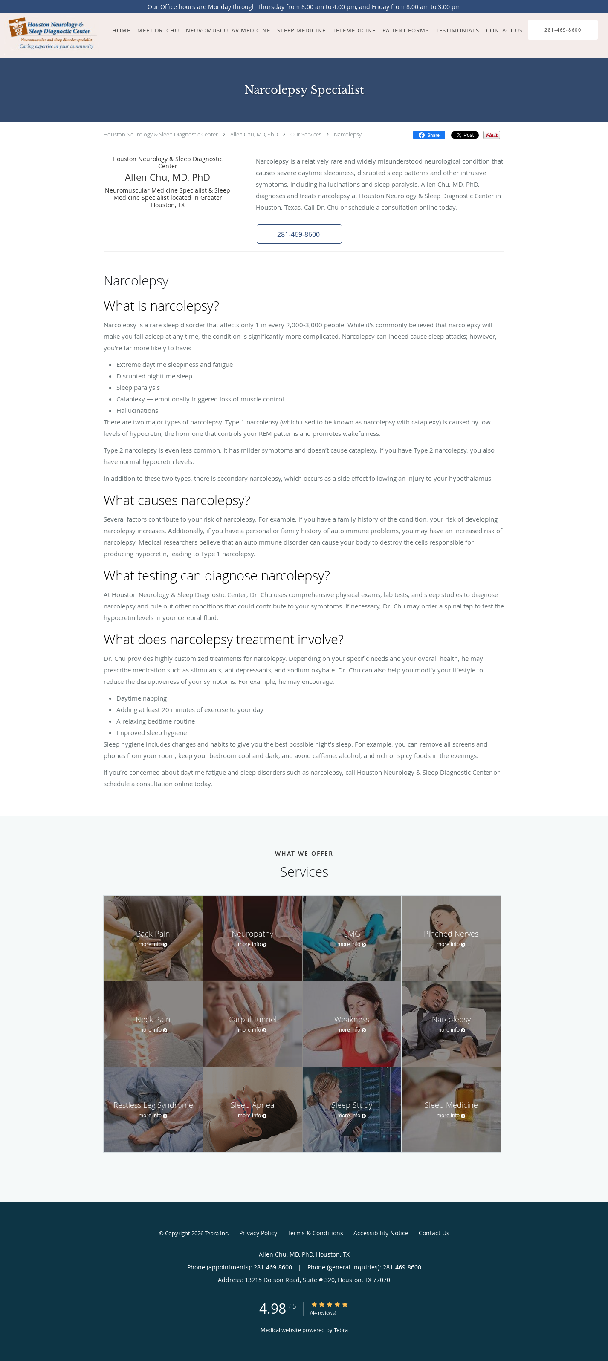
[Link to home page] (49, 35)
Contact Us (434, 1233)
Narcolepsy (348, 134)
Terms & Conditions (315, 1233)
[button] (299, 234)
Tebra (341, 1330)
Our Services (305, 134)
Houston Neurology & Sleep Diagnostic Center (161, 134)
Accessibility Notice (380, 1233)
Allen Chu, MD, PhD (254, 134)
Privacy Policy (258, 1233)
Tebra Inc (216, 1233)
